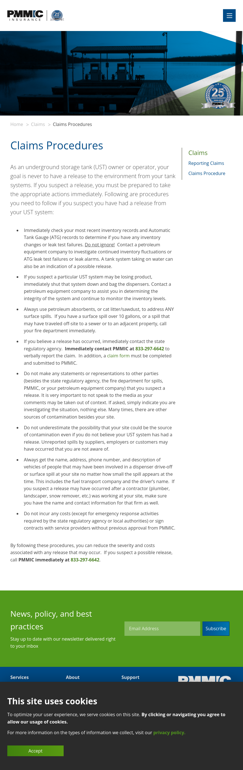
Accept (35, 751)
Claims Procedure (206, 173)
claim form (118, 356)
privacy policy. (169, 732)
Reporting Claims (206, 163)
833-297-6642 (149, 349)
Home (16, 124)
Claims (38, 124)
